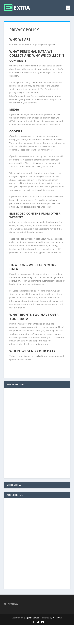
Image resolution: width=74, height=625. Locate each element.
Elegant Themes (31, 617)
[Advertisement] (37, 433)
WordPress (57, 617)
